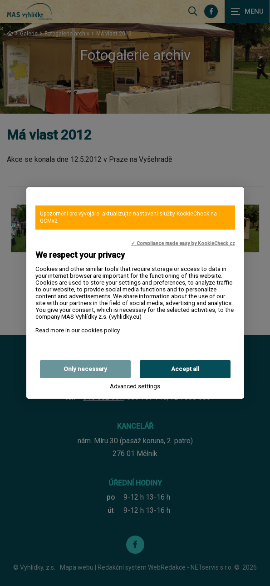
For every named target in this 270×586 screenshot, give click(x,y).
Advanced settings (135, 386)
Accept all (185, 369)
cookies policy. (101, 330)
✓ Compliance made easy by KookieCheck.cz (183, 243)
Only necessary (85, 369)
